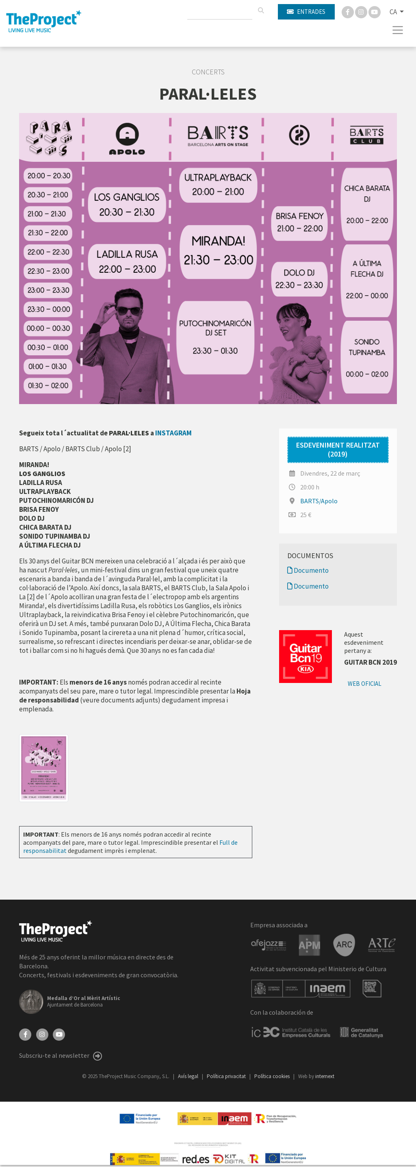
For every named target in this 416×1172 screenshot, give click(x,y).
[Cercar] (260, 10)
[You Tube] (374, 11)
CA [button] (394, 11)
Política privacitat (227, 1076)
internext (324, 1076)
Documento (308, 570)
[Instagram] (361, 11)
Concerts (208, 71)
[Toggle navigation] (398, 30)
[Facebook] (348, 11)
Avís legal (188, 1076)
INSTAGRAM (173, 432)
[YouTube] (59, 1034)
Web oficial (364, 683)
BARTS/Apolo (319, 501)
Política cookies (272, 1076)
